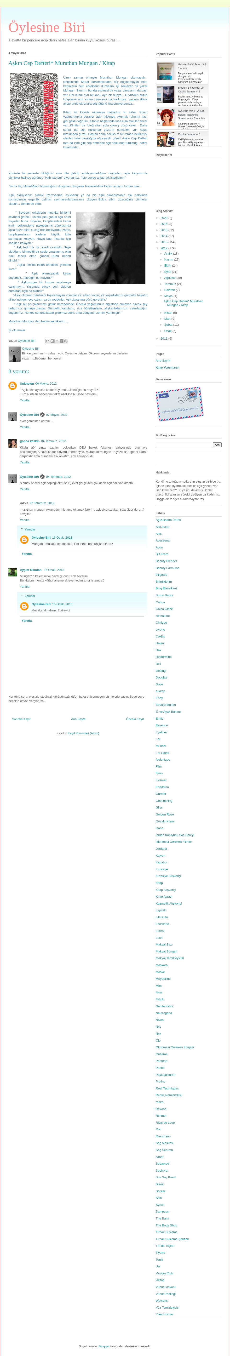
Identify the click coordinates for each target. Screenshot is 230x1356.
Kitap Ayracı (164, 896)
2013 (164, 242)
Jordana (161, 848)
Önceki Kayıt (135, 719)
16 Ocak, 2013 (62, 537)
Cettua (160, 602)
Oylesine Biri (41, 537)
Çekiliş (160, 636)
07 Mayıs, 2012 (56, 414)
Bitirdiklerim (164, 581)
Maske (160, 972)
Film (159, 766)
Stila (159, 1198)
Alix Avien (162, 527)
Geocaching (164, 801)
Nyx (158, 1033)
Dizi (158, 664)
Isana (159, 828)
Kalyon (160, 855)
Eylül (168, 271)
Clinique (161, 622)
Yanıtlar (30, 529)
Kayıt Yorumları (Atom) (83, 733)
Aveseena (163, 540)
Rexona (161, 1109)
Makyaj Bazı (164, 944)
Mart (168, 318)
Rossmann (163, 1136)
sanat (159, 1157)
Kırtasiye (162, 869)
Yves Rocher (164, 1314)
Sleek (160, 1184)
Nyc (158, 1026)
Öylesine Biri (47, 27)
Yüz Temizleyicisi (167, 1307)
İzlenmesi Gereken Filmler (174, 841)
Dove (159, 684)
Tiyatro (160, 1252)
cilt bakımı (163, 616)
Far (158, 739)
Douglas (161, 677)
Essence (162, 725)
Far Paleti (162, 753)
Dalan (160, 643)
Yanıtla (24, 400)
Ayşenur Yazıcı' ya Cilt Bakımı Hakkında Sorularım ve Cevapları (191, 114)
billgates (161, 574)
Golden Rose (165, 814)
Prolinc (160, 1081)
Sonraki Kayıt (21, 719)
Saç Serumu (164, 1150)
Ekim (168, 265)
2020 (164, 218)
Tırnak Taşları (165, 1246)
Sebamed (162, 1163)
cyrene (160, 629)
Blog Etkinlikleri (166, 588)
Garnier (161, 794)
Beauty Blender (166, 561)
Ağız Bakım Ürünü (168, 520)
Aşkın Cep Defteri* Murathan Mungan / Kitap (183, 303)
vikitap (160, 1280)
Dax (158, 650)
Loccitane (162, 924)
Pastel (160, 1068)
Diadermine (164, 657)
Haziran (170, 290)
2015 (164, 230)
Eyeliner (161, 732)
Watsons (162, 1300)
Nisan (168, 312)
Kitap (159, 883)
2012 (164, 248)
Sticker (160, 1191)
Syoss (160, 1205)
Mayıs (168, 296)
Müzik (160, 999)
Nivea (160, 1020)
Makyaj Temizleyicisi (170, 958)
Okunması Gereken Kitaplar (175, 1047)
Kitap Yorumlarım (167, 367)
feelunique (163, 759)
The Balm (162, 1218)
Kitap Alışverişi (166, 890)
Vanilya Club (164, 1273)
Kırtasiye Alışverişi (168, 876)
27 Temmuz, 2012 (42, 503)
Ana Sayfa (78, 719)
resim (159, 1102)
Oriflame (161, 1054)
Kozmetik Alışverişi (169, 903)
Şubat (168, 324)
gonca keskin (30, 441)
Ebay (159, 698)
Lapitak (161, 910)
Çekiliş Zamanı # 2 (189, 134)
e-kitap (160, 691)
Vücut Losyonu (166, 1287)
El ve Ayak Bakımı (168, 711)
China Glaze (164, 609)
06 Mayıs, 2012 (46, 383)
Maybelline (163, 978)
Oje (158, 1040)
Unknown (27, 383)
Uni (158, 1266)
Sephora (161, 1170)
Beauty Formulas (167, 568)
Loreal (160, 931)
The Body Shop (166, 1225)
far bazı (161, 746)
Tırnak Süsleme (167, 1232)
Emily (159, 718)
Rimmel (161, 1115)
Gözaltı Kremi (165, 821)
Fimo (159, 773)
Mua (159, 992)
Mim (159, 985)
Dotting (161, 670)
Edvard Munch (166, 704)
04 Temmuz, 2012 (53, 441)
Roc (158, 1129)
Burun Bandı (164, 595)
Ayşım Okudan (31, 570)
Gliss (159, 807)
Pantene (161, 1061)
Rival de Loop (165, 1122)
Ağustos (170, 277)
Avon (159, 547)
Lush (159, 938)
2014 (164, 236)
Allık (159, 534)
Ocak (168, 331)
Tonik (159, 1259)
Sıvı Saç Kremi (166, 1177)
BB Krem (162, 554)
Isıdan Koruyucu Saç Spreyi (175, 835)
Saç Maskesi (164, 1143)
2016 (164, 224)
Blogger (104, 1346)
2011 (164, 338)
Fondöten (162, 787)
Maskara (162, 965)
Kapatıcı (161, 862)
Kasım (169, 259)
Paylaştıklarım (165, 1075)
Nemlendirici (164, 1006)
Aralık (168, 253)
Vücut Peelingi (166, 1294)
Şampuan (162, 1211)
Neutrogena (164, 1013)
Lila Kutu (162, 917)
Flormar (161, 780)
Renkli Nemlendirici (169, 1095)
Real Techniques (167, 1088)
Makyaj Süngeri (166, 951)
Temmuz (170, 284)
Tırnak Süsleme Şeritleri (172, 1239)
